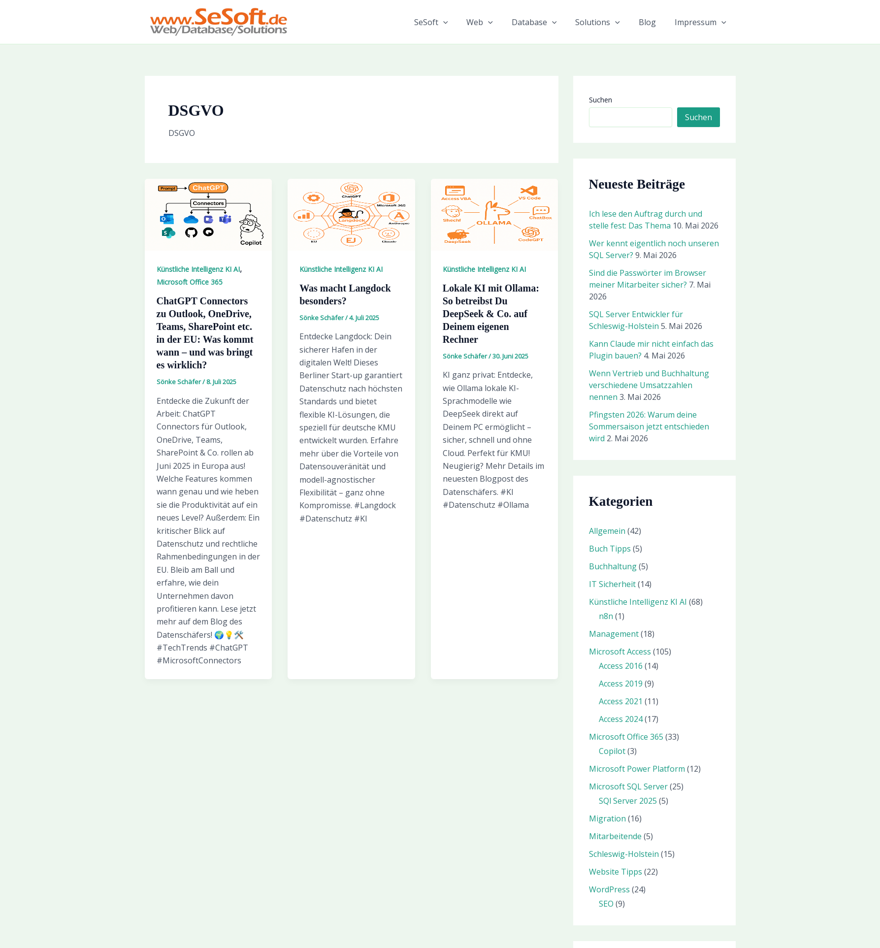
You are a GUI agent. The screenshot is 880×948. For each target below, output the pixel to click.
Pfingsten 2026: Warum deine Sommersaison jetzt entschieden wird (649, 426)
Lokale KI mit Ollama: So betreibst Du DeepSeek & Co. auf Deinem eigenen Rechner (491, 314)
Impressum (702, 22)
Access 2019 (621, 683)
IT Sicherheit (612, 584)
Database (544, 22)
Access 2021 (621, 701)
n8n (606, 616)
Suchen (600, 99)
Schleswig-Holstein (624, 854)
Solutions (605, 22)
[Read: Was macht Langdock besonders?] (351, 213)
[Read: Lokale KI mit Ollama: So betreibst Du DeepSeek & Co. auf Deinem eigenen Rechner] (494, 213)
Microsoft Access (620, 651)
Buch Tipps (610, 548)
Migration (607, 818)
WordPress (609, 889)
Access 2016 (621, 665)
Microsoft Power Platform (637, 768)
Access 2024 (621, 719)
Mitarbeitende (615, 836)
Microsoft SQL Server (628, 786)
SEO (606, 903)
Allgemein (607, 530)
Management (614, 633)
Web (493, 22)
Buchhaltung (613, 566)
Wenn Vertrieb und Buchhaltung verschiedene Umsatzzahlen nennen (649, 385)
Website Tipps (615, 871)
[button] (459, 22)
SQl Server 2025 (628, 800)
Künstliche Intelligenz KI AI (198, 269)
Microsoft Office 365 (190, 282)
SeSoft (447, 22)
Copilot (612, 751)
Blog (651, 22)
